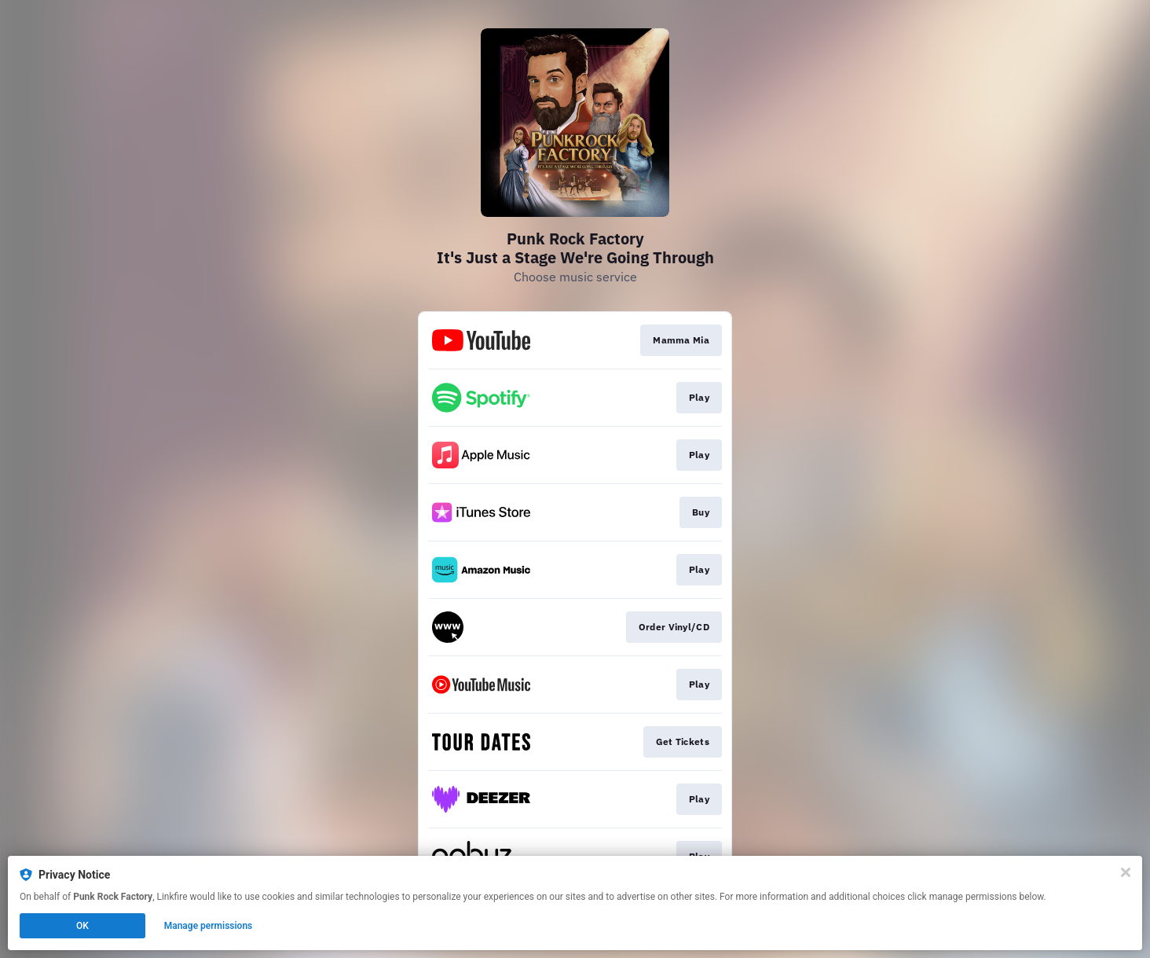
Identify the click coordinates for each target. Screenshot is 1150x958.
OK (82, 925)
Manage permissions (208, 925)
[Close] (1125, 872)
